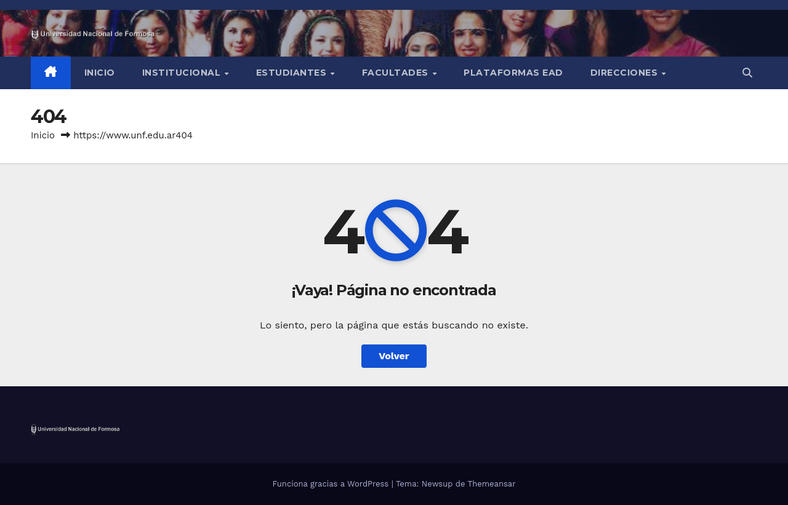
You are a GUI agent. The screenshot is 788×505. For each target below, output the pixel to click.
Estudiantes (292, 72)
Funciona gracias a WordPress (331, 483)
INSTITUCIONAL (182, 72)
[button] (747, 73)
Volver (394, 356)
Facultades (397, 72)
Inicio (99, 72)
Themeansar (492, 483)
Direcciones (625, 72)
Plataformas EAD (513, 72)
